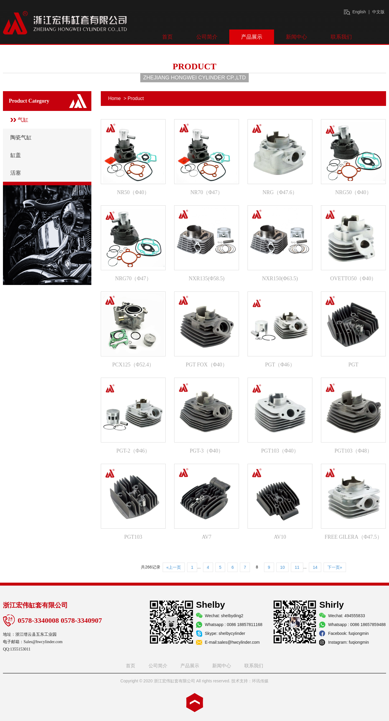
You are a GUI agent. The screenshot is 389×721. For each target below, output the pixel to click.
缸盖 (15, 155)
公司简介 (206, 37)
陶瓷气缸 (21, 137)
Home (114, 98)
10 (282, 567)
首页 (167, 37)
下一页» (334, 567)
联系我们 (341, 37)
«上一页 (174, 567)
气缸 (23, 120)
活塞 (15, 173)
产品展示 (251, 37)
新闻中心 (296, 37)
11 (297, 567)
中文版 (378, 11)
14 (315, 567)
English (359, 11)
